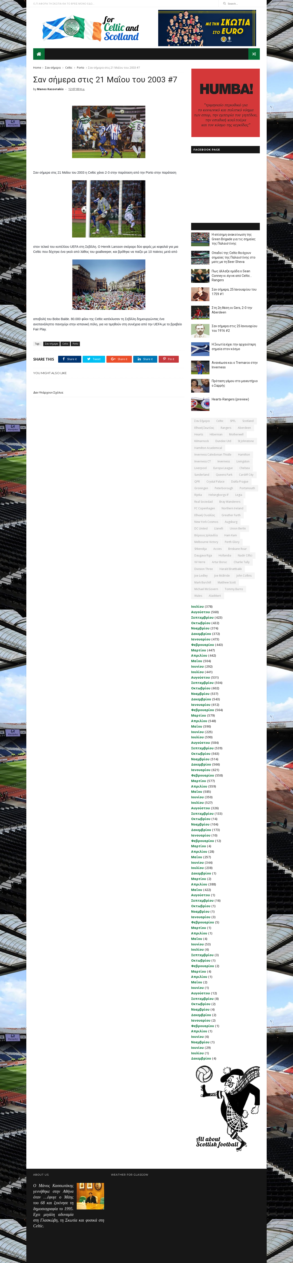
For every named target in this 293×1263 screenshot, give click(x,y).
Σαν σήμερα (53, 68)
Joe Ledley (201, 576)
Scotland (248, 421)
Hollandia (225, 555)
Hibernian (216, 434)
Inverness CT (202, 461)
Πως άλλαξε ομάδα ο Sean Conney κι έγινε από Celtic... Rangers (232, 275)
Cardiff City (246, 475)
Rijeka (198, 495)
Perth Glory (232, 542)
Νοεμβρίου (200, 628)
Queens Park (224, 475)
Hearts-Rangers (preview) (230, 399)
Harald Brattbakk (231, 569)
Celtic (68, 68)
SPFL (233, 421)
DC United (201, 528)
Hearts (198, 434)
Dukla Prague (239, 481)
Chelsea (244, 468)
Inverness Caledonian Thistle (212, 454)
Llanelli (218, 528)
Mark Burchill (202, 582)
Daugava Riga (203, 555)
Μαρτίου (198, 650)
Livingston (243, 461)
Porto (80, 68)
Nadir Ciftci (245, 555)
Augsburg (231, 522)
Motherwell (236, 434)
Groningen (201, 488)
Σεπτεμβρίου (202, 617)
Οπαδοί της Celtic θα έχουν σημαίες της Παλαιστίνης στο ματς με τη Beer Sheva (233, 257)
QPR (197, 481)
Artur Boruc (219, 562)
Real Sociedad (203, 502)
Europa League (223, 468)
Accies (217, 549)
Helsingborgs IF (219, 495)
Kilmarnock (201, 441)
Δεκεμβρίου (201, 634)
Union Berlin (238, 528)
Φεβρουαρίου (202, 644)
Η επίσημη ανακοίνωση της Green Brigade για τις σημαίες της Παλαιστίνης (234, 239)
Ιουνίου (197, 666)
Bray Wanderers (229, 502)
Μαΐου (196, 661)
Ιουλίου (197, 606)
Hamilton (244, 454)
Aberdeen (244, 428)
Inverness (223, 461)
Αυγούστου (200, 612)
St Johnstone (246, 441)
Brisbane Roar (237, 549)
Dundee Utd (223, 441)
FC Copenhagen (204, 508)
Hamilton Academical (208, 448)
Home (37, 68)
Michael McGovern (206, 589)
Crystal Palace (215, 481)
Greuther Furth (231, 515)
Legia (238, 495)
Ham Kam (230, 535)
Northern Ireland (232, 508)
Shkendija (200, 549)
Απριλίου (199, 655)
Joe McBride (222, 576)
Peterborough (224, 488)
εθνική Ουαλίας (204, 515)
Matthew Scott (227, 582)
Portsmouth (247, 488)
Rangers (226, 428)
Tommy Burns (234, 589)
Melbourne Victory (206, 542)
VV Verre (199, 562)
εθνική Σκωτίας (204, 428)
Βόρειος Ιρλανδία (206, 535)
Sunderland (201, 475)
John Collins (244, 576)
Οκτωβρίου (200, 623)
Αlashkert (215, 596)
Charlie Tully (242, 562)
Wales (198, 596)
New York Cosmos (206, 522)
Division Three (203, 569)
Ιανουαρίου (200, 639)
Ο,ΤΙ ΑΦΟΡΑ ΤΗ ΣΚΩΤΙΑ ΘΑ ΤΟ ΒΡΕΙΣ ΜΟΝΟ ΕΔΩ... (64, 3)
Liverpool (200, 468)
